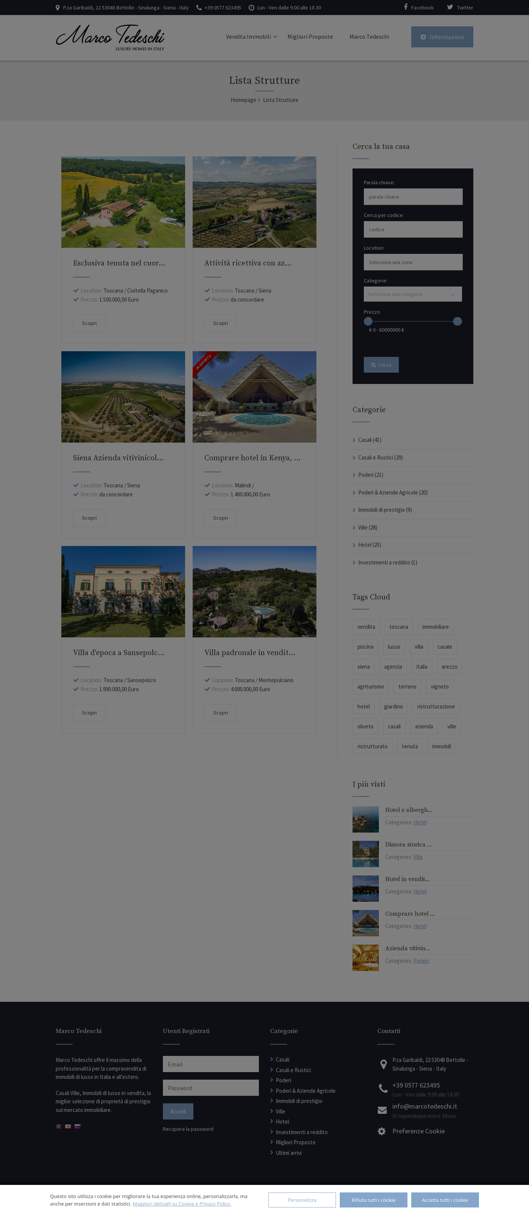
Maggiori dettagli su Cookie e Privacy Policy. (181, 1203)
